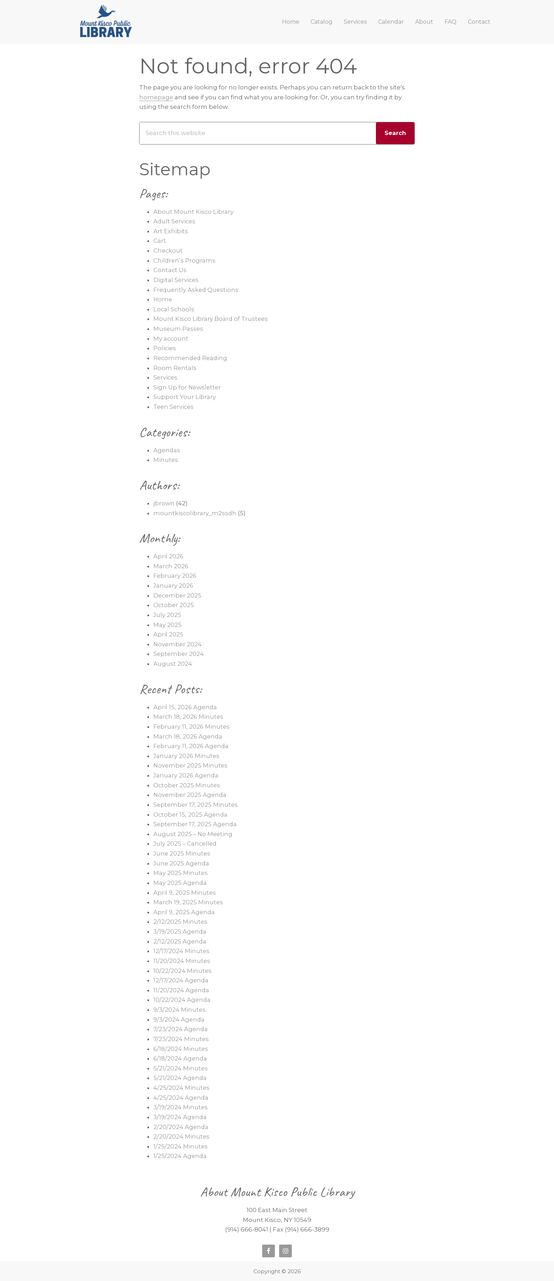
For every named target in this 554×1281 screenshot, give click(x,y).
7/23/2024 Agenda (180, 1029)
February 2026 (175, 575)
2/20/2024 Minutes (181, 1136)
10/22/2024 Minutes (182, 970)
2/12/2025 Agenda (180, 941)
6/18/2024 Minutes (181, 1048)
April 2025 (168, 634)
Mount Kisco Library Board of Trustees (211, 318)
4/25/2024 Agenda (181, 1097)
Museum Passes (178, 328)
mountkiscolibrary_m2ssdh (195, 513)
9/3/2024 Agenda (179, 1019)
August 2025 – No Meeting (193, 834)
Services (165, 377)
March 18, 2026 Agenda (188, 736)
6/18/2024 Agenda (180, 1058)
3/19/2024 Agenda (180, 1117)
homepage (156, 97)
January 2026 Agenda (186, 775)
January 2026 (173, 585)
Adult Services (175, 221)
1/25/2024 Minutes (180, 1146)
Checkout (168, 250)
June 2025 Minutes (182, 853)
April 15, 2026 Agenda (185, 707)
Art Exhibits (170, 231)
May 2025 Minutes (180, 872)
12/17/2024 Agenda (181, 980)
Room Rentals (175, 367)
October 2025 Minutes (187, 785)
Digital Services (176, 279)
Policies (165, 348)
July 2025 (167, 614)
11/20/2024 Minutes (182, 960)
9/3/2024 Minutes (179, 1009)
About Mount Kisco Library (193, 211)
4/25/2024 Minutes (181, 1087)
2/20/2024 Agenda (181, 1126)
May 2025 (167, 624)
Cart (159, 240)
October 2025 (174, 605)
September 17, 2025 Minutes (196, 804)
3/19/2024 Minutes (181, 1107)
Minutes (165, 459)
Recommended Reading (191, 358)
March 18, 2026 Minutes (188, 716)
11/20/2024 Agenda (181, 990)
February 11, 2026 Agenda (191, 746)
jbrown (164, 503)
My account (171, 338)
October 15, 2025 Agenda (191, 814)
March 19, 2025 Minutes (188, 902)
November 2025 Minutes (191, 765)
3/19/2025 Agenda (180, 931)
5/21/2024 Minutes (180, 1068)
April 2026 (168, 556)
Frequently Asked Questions (197, 289)
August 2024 (172, 663)
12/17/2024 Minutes (181, 950)
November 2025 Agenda (190, 794)
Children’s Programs (184, 260)
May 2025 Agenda (180, 882)
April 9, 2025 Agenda (184, 912)
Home (163, 299)
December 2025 (178, 595)
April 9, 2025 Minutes (185, 892)
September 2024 (179, 653)
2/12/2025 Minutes (180, 921)
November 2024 (178, 644)
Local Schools (174, 309)
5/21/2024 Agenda (180, 1077)
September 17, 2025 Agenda (195, 824)
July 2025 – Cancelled (186, 843)
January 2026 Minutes (186, 755)
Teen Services (174, 406)
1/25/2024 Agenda (180, 1155)
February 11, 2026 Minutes (192, 726)
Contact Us (170, 270)
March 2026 (171, 566)
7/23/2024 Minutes (181, 1038)
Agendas (167, 450)
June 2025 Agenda (182, 863)
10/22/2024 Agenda (182, 999)
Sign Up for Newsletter (188, 387)
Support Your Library (184, 396)
